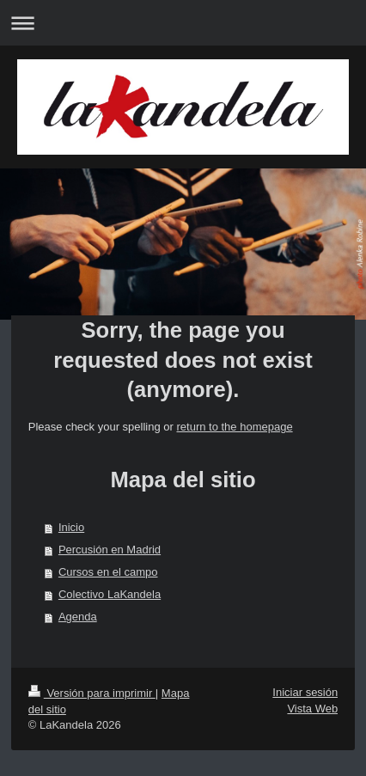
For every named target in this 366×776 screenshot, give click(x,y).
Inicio (71, 527)
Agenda (77, 616)
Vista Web (312, 708)
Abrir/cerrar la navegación (183, 22)
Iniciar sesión (305, 692)
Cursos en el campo (108, 571)
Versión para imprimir (92, 693)
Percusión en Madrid (109, 549)
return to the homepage (234, 426)
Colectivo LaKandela (109, 594)
